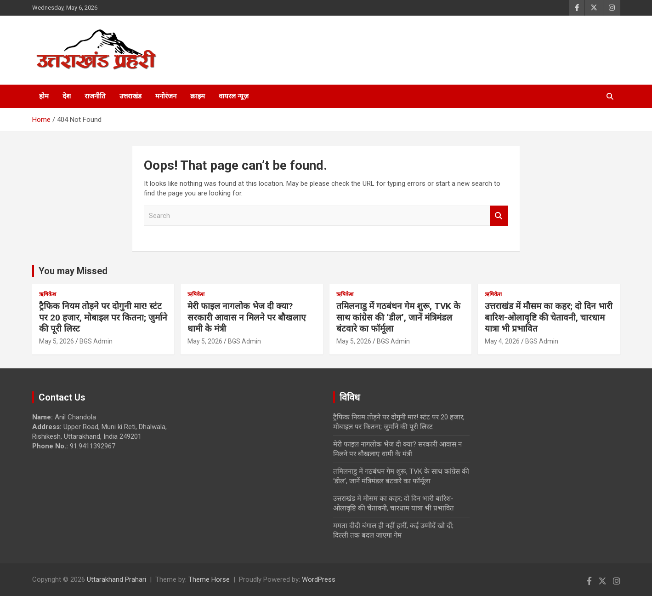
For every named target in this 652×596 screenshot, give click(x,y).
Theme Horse (209, 579)
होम (44, 96)
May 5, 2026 (56, 341)
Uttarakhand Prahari (116, 579)
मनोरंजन (165, 96)
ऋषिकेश (47, 294)
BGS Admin (96, 341)
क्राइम (197, 96)
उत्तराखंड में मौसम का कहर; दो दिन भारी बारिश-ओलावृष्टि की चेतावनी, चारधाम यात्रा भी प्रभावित (548, 317)
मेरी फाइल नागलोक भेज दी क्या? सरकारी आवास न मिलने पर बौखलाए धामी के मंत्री (246, 317)
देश (66, 96)
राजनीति (95, 96)
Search (499, 216)
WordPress (318, 579)
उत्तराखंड (130, 96)
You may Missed (73, 270)
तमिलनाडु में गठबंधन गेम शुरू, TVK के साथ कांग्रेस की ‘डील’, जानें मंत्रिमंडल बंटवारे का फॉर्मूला (398, 317)
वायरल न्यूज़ (234, 96)
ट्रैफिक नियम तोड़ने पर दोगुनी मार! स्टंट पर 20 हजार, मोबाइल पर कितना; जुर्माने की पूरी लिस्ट (103, 317)
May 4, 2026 (502, 341)
